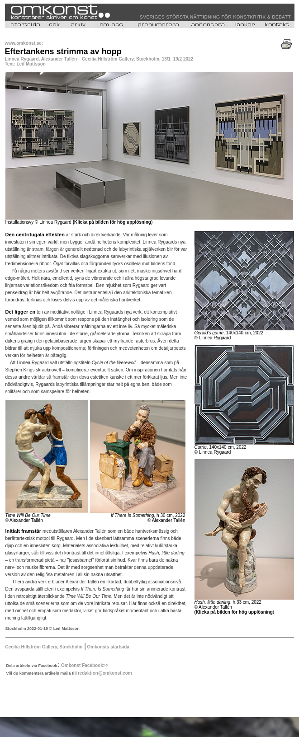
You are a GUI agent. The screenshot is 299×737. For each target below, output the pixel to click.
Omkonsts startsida (107, 646)
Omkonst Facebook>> (84, 665)
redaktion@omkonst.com (105, 673)
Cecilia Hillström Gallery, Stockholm (44, 646)
